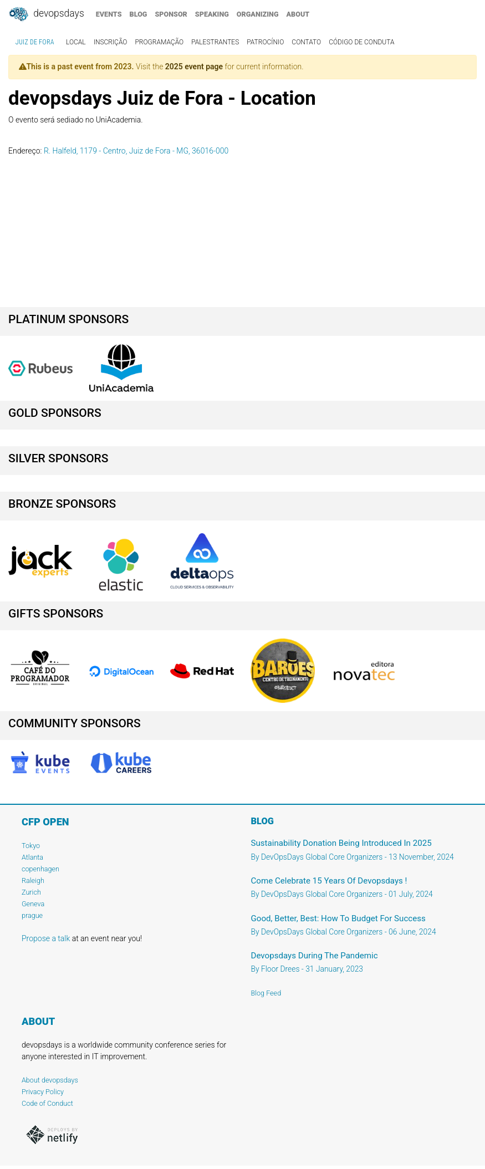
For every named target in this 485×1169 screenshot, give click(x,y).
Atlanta (32, 857)
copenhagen (40, 869)
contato (306, 42)
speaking (212, 14)
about (298, 14)
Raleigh (33, 880)
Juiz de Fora (35, 42)
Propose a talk (46, 938)
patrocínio (265, 42)
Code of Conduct (47, 1103)
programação (159, 42)
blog (138, 14)
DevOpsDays (46, 14)
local (76, 42)
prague (32, 915)
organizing (258, 14)
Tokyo (31, 845)
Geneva (33, 904)
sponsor (171, 14)
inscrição (110, 42)
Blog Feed (266, 993)
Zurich (31, 892)
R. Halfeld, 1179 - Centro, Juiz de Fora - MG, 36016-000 (136, 150)
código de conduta (361, 42)
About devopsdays (50, 1080)
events (109, 14)
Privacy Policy (43, 1092)
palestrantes (215, 42)
